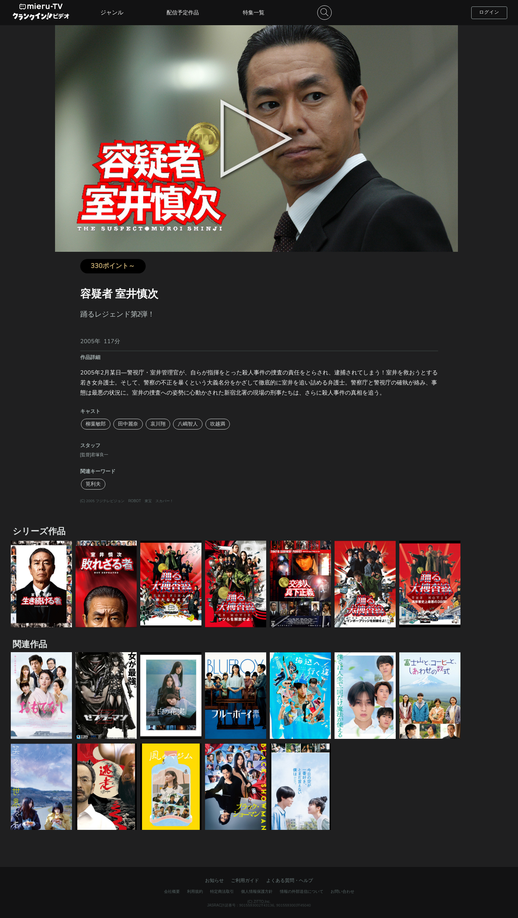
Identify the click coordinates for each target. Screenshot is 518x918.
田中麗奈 (128, 424)
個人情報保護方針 (257, 891)
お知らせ (214, 880)
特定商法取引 (222, 891)
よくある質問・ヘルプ (289, 880)
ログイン (489, 12)
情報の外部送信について (301, 891)
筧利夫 (93, 484)
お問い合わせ (342, 891)
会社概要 (172, 891)
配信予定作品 (183, 12)
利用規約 (195, 891)
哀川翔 (157, 424)
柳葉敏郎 (96, 424)
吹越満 (217, 424)
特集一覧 (253, 12)
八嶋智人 (188, 424)
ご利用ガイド (245, 880)
